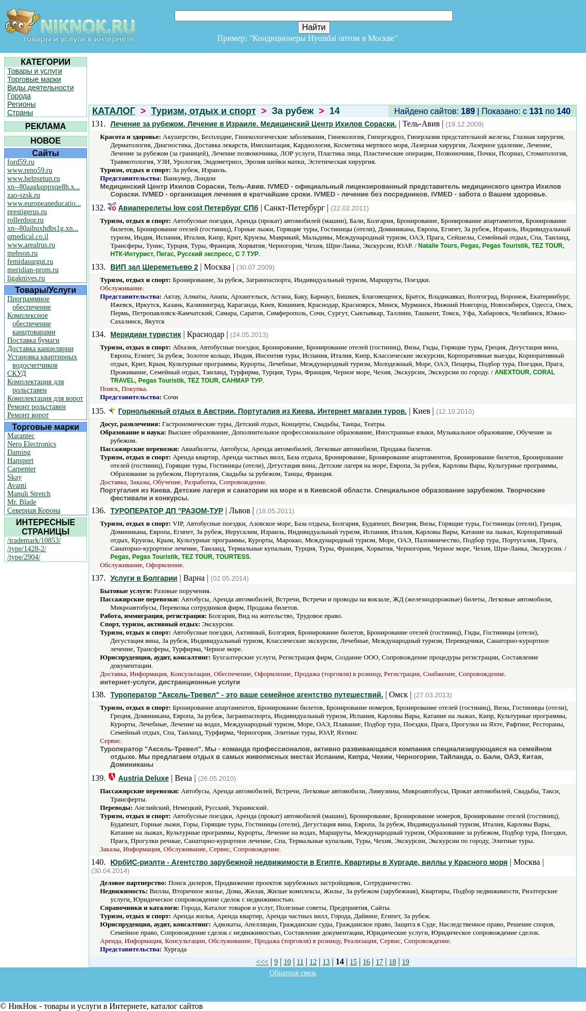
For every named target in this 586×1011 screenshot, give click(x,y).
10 (287, 962)
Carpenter (21, 469)
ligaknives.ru (26, 278)
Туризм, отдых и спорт (203, 111)
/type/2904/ (23, 557)
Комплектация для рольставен (35, 386)
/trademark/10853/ (34, 540)
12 (313, 962)
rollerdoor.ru (25, 220)
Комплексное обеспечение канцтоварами (31, 324)
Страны (20, 112)
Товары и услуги (34, 71)
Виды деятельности (40, 87)
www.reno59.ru (29, 170)
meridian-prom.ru (33, 270)
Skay (14, 477)
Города (19, 96)
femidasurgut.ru (30, 261)
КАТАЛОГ (113, 111)
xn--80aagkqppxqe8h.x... (43, 187)
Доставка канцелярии (40, 349)
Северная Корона (33, 510)
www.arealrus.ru (31, 245)
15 (353, 962)
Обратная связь (293, 973)
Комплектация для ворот (45, 398)
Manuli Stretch (29, 494)
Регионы (21, 104)
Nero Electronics (31, 444)
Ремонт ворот (28, 415)
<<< (262, 962)
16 (366, 962)
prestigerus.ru (27, 212)
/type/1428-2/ (26, 549)
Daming (19, 452)
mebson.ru (22, 253)
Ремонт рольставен (36, 407)
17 (379, 962)
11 (300, 962)
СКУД (16, 373)
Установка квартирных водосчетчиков (42, 361)
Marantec (21, 436)
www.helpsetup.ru (33, 178)
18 (392, 962)
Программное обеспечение (29, 303)
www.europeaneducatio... (44, 203)
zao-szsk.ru (23, 195)
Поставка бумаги (33, 340)
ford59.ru (21, 162)
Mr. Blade (21, 502)
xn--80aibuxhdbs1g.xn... (42, 228)
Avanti (16, 485)
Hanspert (20, 461)
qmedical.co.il (27, 237)
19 (405, 962)
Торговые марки (34, 79)
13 (326, 962)
